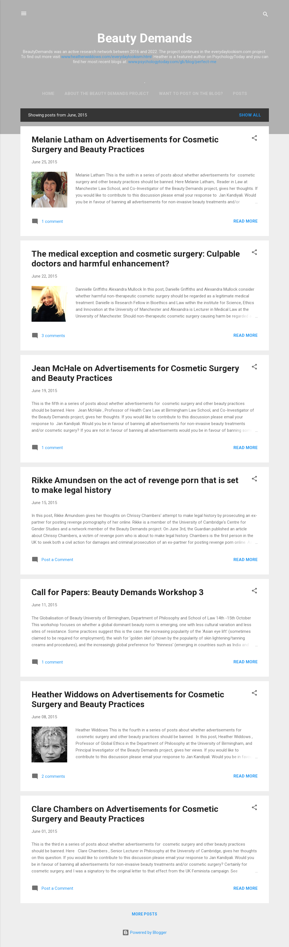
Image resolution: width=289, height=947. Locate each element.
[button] (254, 139)
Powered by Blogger (144, 932)
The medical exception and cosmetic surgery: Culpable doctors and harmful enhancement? (136, 258)
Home (48, 93)
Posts (240, 93)
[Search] (265, 15)
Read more (245, 221)
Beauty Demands (144, 38)
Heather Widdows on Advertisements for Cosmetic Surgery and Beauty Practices (128, 699)
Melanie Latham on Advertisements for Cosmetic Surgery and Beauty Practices (125, 144)
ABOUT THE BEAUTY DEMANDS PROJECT (107, 93)
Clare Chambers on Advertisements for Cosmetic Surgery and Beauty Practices (125, 814)
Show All (250, 115)
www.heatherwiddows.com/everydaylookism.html (106, 56)
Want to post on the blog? (191, 93)
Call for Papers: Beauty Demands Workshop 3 (118, 592)
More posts (144, 914)
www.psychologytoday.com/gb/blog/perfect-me (172, 61)
